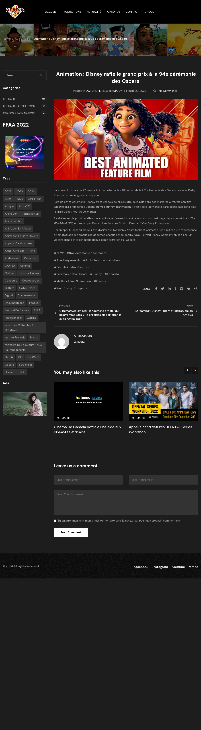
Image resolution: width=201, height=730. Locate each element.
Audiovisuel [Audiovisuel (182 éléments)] (12, 258)
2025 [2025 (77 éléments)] (8, 199)
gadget (150, 12)
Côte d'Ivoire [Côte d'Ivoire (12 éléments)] (27, 288)
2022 (60, 253)
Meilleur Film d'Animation (73, 281)
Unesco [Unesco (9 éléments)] (10, 372)
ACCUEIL (50, 12)
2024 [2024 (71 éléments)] (31, 191)
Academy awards (68, 260)
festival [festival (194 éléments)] (34, 303)
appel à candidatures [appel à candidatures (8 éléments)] (18, 243)
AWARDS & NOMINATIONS (19, 113)
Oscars (171, 190)
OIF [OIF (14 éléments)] (20, 357)
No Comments (168, 91)
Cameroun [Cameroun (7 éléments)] (30, 258)
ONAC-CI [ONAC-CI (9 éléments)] (33, 357)
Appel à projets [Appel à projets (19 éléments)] (14, 251)
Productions (71, 12)
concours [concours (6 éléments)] (11, 280)
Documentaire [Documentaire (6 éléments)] (27, 295)
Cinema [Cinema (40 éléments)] (25, 266)
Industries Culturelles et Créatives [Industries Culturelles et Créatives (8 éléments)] (20, 327)
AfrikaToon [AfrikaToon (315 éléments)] (34, 199)
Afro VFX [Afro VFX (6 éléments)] (24, 206)
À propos (113, 12)
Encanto (113, 274)
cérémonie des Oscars (71, 274)
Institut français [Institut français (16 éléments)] (15, 337)
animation (113, 260)
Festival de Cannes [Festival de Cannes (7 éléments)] (17, 310)
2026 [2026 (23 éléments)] (20, 199)
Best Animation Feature (72, 267)
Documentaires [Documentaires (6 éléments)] (14, 303)
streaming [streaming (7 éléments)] (25, 365)
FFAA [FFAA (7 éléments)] (37, 310)
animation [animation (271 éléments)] (11, 214)
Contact (132, 12)
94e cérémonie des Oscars (87, 253)
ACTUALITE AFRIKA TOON (19, 106)
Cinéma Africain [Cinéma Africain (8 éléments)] (29, 273)
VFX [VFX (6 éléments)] (22, 372)
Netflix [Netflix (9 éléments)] (9, 357)
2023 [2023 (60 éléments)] (19, 191)
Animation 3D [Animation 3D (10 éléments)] (13, 221)
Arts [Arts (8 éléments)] (32, 251)
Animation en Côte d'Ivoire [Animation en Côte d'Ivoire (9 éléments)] (21, 236)
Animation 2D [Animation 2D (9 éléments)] (30, 214)
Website (79, 342)
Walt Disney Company (71, 288)
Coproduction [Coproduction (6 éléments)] (31, 280)
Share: (146, 289)
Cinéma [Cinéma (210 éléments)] (9, 273)
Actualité (94, 12)
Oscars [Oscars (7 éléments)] (9, 365)
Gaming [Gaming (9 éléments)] (31, 318)
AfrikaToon (92, 260)
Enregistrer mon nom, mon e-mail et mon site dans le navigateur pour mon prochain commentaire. (119, 520)
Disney (91, 202)
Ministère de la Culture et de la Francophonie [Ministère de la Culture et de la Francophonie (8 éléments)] (23, 347)
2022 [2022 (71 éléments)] (8, 191)
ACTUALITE (22, 39)
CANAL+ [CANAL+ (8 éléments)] (10, 266)
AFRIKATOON (114, 91)
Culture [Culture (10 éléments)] (9, 288)
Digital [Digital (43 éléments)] (9, 295)
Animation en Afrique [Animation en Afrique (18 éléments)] (18, 228)
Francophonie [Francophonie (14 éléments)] (13, 318)
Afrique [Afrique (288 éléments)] (9, 206)
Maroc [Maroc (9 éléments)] (34, 337)
